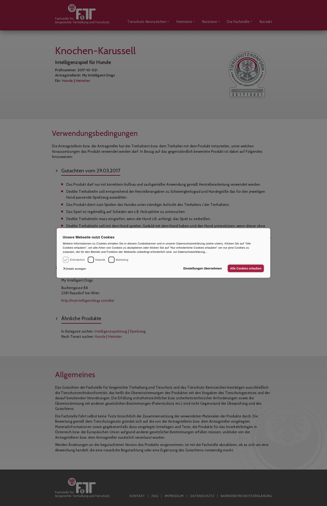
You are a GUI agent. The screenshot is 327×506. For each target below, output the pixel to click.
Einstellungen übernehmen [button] (202, 268)
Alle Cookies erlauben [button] (245, 268)
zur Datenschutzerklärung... (190, 251)
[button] (75, 269)
